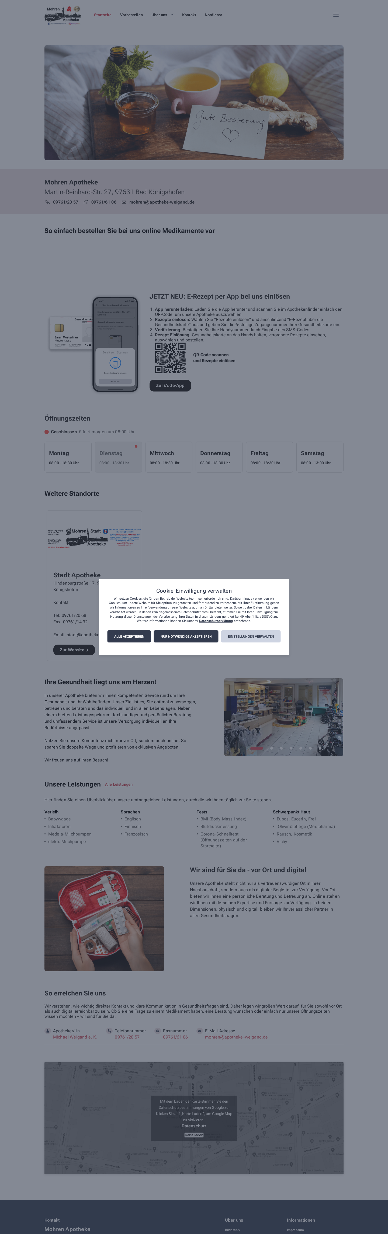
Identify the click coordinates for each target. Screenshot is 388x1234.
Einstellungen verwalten (251, 636)
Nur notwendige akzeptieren (186, 636)
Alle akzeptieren (129, 636)
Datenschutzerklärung (216, 621)
